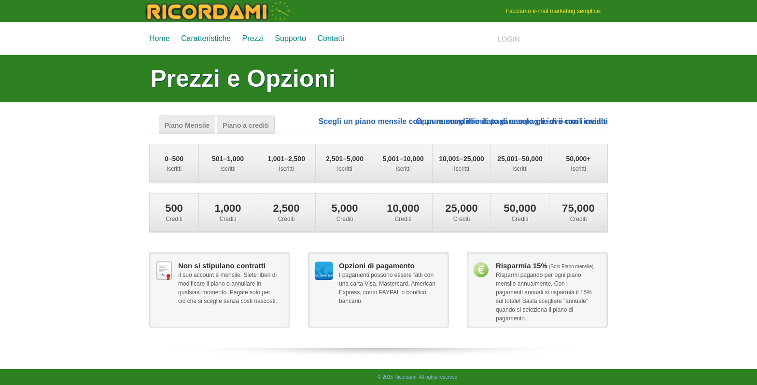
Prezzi (253, 38)
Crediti (174, 212)
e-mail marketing (554, 11)
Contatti (331, 38)
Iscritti (174, 163)
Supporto (290, 38)
